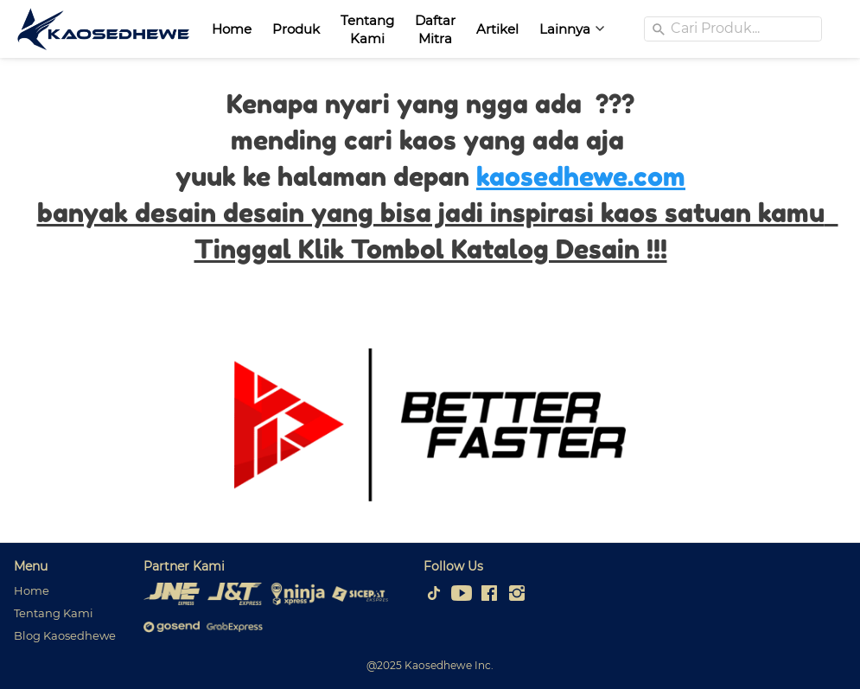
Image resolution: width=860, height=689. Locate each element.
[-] (434, 594)
